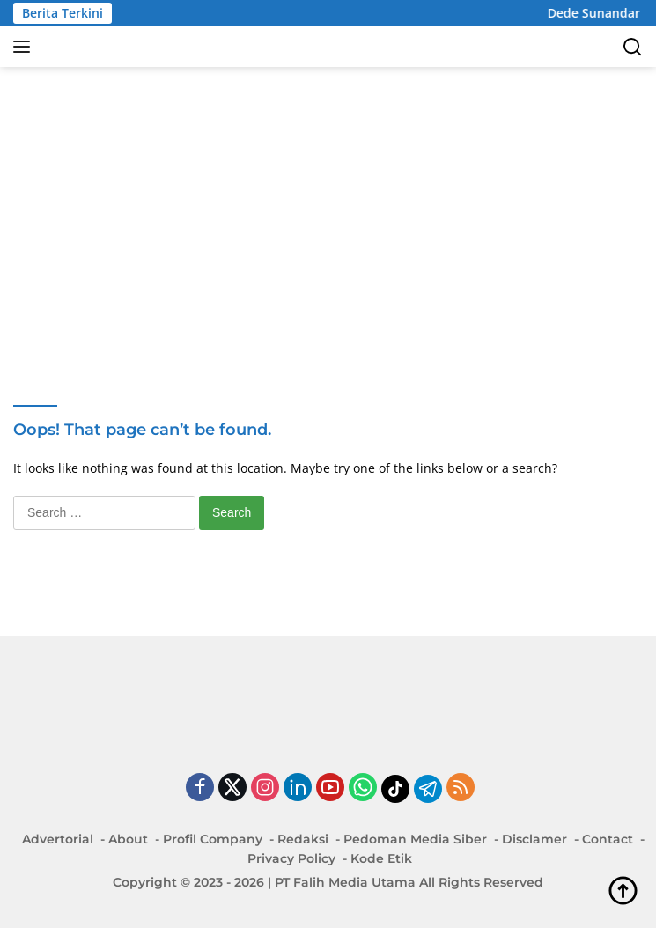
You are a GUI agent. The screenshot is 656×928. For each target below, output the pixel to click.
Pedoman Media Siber (415, 839)
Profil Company (212, 839)
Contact (607, 839)
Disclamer (534, 839)
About (128, 839)
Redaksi (302, 839)
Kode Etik (381, 858)
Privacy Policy (291, 858)
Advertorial (57, 839)
